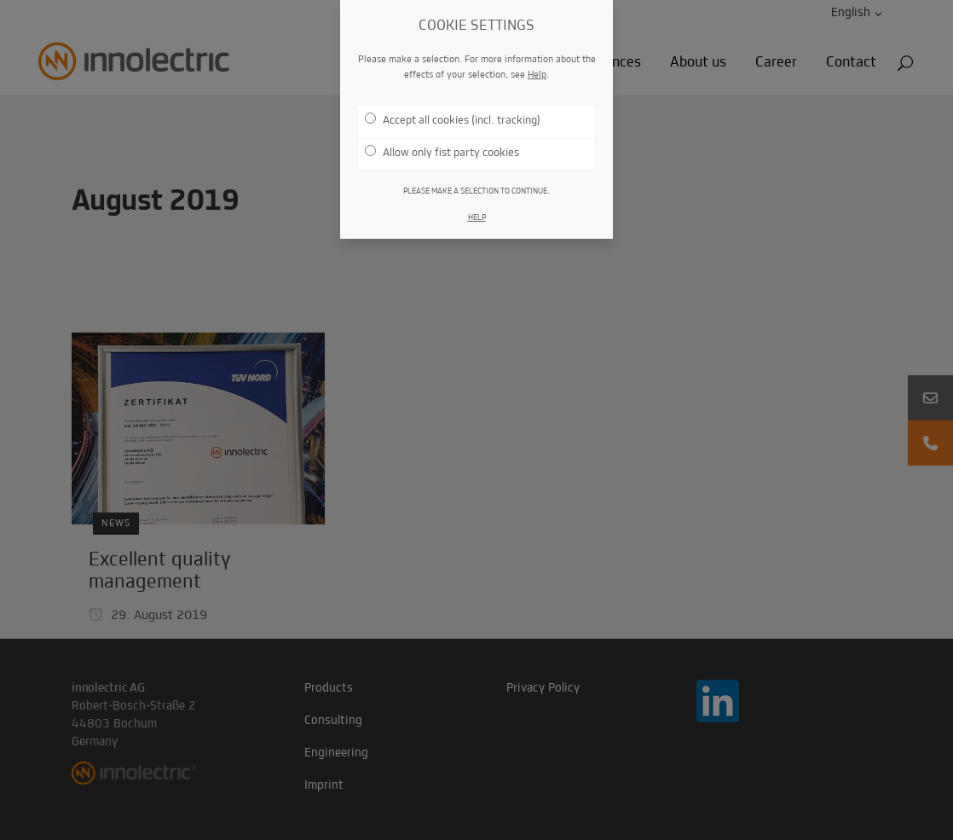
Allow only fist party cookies (442, 152)
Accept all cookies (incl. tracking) (452, 120)
